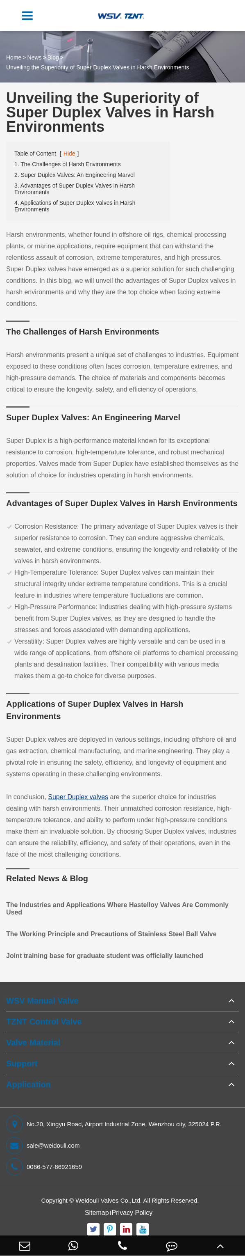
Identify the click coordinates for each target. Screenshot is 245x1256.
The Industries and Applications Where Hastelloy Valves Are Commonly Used (117, 908)
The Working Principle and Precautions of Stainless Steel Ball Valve (111, 934)
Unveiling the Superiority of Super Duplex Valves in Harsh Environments (97, 67)
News (34, 57)
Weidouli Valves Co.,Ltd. (108, 1200)
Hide (69, 153)
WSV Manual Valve (42, 1000)
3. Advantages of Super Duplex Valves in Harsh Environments (74, 188)
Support (22, 1063)
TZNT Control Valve (44, 1021)
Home (13, 57)
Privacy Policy (132, 1212)
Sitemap (97, 1212)
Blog (53, 57)
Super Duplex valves (78, 796)
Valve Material (33, 1042)
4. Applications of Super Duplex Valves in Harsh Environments (74, 206)
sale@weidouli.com (42, 1145)
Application (28, 1084)
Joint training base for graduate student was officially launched (104, 955)
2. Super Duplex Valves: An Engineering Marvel (74, 175)
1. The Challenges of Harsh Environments (67, 164)
